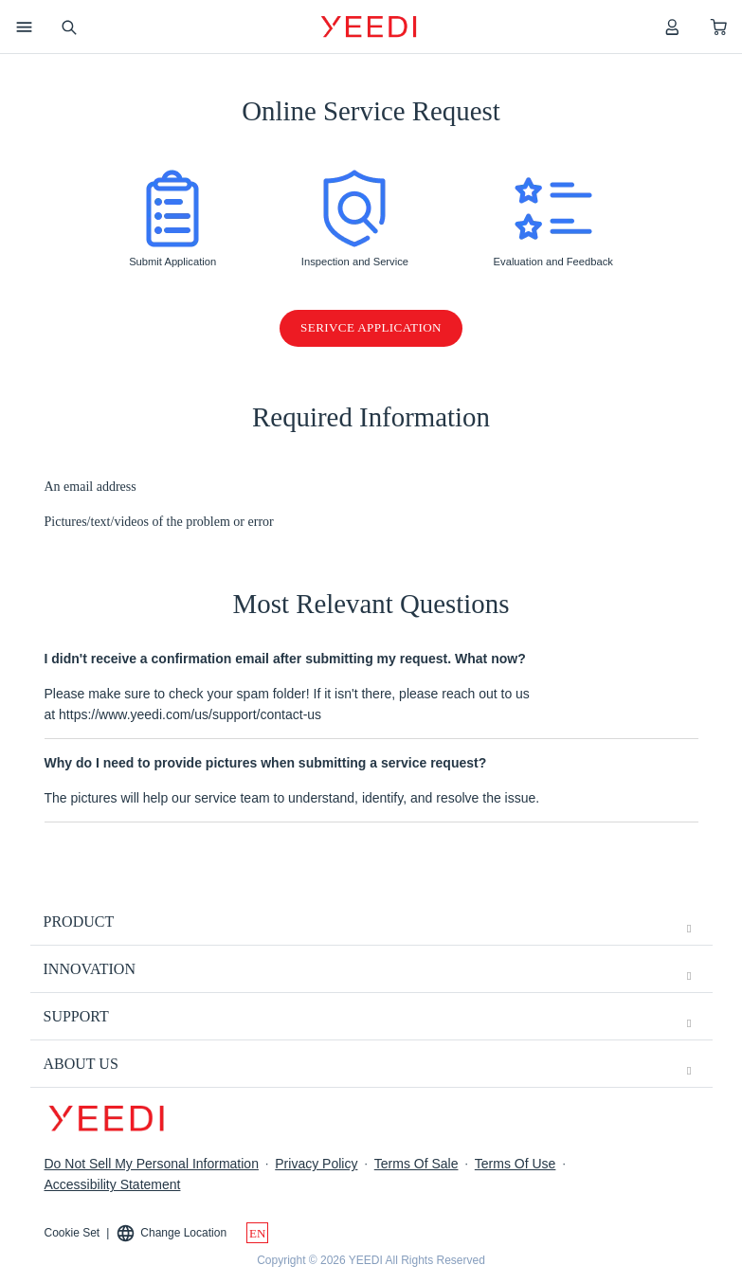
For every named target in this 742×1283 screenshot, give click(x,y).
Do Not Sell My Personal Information (152, 1163)
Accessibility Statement (113, 1184)
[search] (68, 26)
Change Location (171, 1233)
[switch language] (257, 1232)
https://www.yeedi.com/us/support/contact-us (190, 714)
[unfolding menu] (688, 929)
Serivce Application (371, 328)
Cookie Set (72, 1232)
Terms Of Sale (416, 1163)
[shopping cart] (719, 26)
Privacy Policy (316, 1163)
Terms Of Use (515, 1163)
